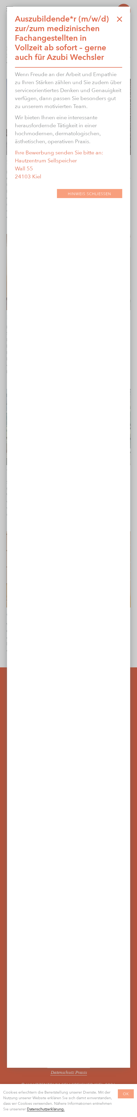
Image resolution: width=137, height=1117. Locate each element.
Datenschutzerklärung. (46, 1109)
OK (126, 1093)
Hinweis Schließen (89, 193)
